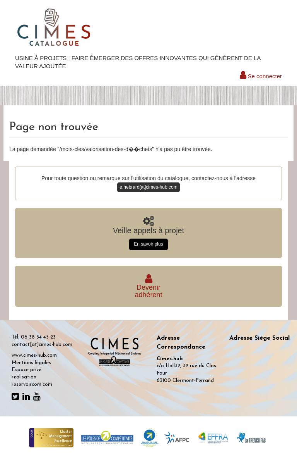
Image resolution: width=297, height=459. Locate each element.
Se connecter (261, 76)
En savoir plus (148, 244)
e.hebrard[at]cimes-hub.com (148, 187)
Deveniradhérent (148, 287)
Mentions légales (31, 362)
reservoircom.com (32, 384)
